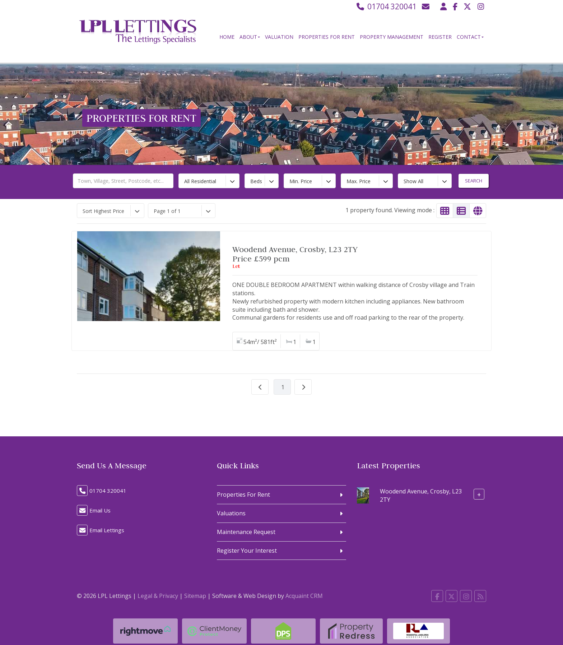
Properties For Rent (326, 36)
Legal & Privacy (158, 596)
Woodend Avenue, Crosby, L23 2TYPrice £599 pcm (295, 254)
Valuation (279, 36)
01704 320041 (386, 6)
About (249, 36)
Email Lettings (106, 530)
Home (226, 36)
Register (440, 36)
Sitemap (195, 596)
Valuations (231, 513)
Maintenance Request (246, 532)
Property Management (391, 36)
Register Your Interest (247, 550)
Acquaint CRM (304, 596)
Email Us (100, 510)
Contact (470, 36)
